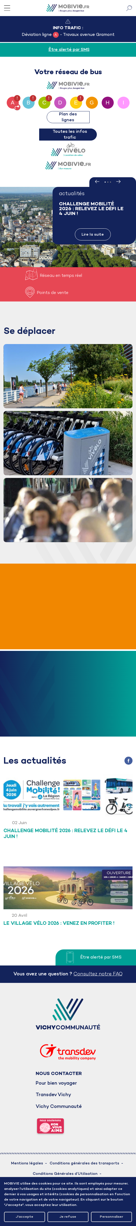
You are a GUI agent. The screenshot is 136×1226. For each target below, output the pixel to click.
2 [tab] (107, 182)
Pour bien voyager (56, 1083)
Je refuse (68, 1216)
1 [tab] (105, 182)
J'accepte (24, 1216)
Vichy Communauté (59, 1106)
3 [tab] (110, 182)
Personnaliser (111, 1216)
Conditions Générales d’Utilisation (65, 1173)
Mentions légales (27, 1163)
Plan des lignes (68, 117)
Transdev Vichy (53, 1095)
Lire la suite (93, 234)
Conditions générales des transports (84, 1163)
